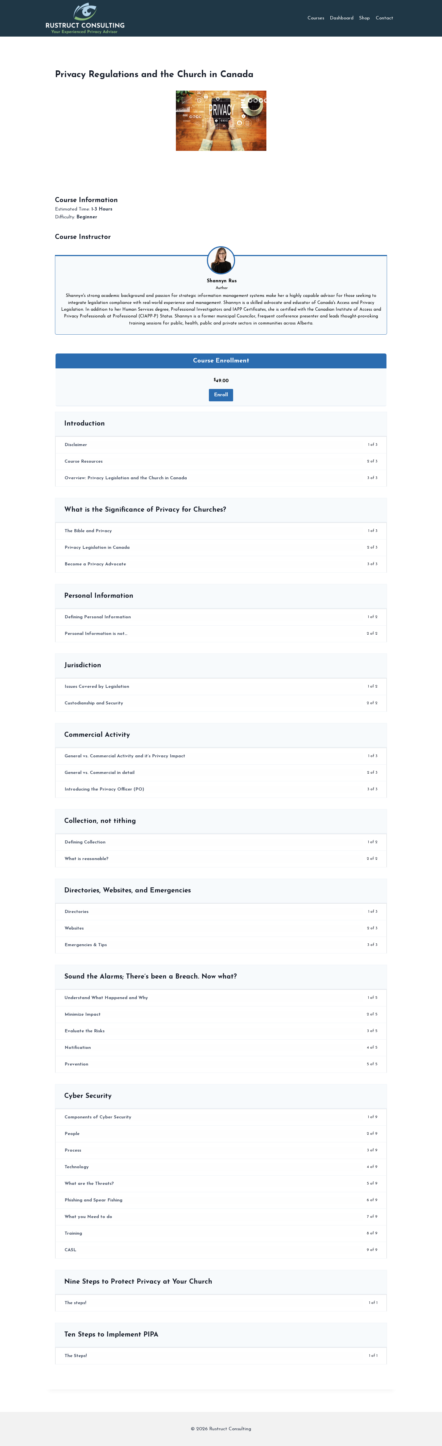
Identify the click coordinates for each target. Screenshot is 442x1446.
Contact (384, 18)
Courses (316, 18)
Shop (364, 18)
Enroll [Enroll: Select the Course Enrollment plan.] (221, 395)
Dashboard (341, 18)
